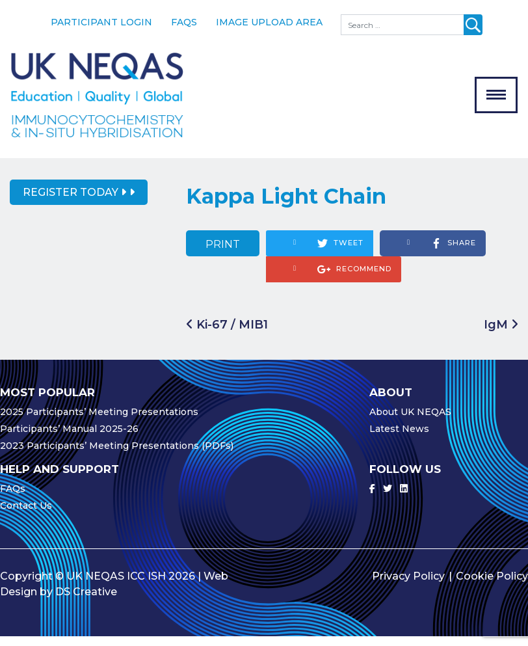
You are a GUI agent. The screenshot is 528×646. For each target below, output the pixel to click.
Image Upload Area (269, 22)
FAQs (184, 22)
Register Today (74, 202)
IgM (501, 334)
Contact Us (26, 515)
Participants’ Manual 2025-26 (69, 438)
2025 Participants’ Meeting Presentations (99, 421)
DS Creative (86, 601)
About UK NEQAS (410, 421)
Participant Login (101, 22)
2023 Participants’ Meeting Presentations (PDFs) (116, 455)
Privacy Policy (408, 586)
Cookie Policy (492, 586)
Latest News (399, 438)
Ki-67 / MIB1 (227, 334)
